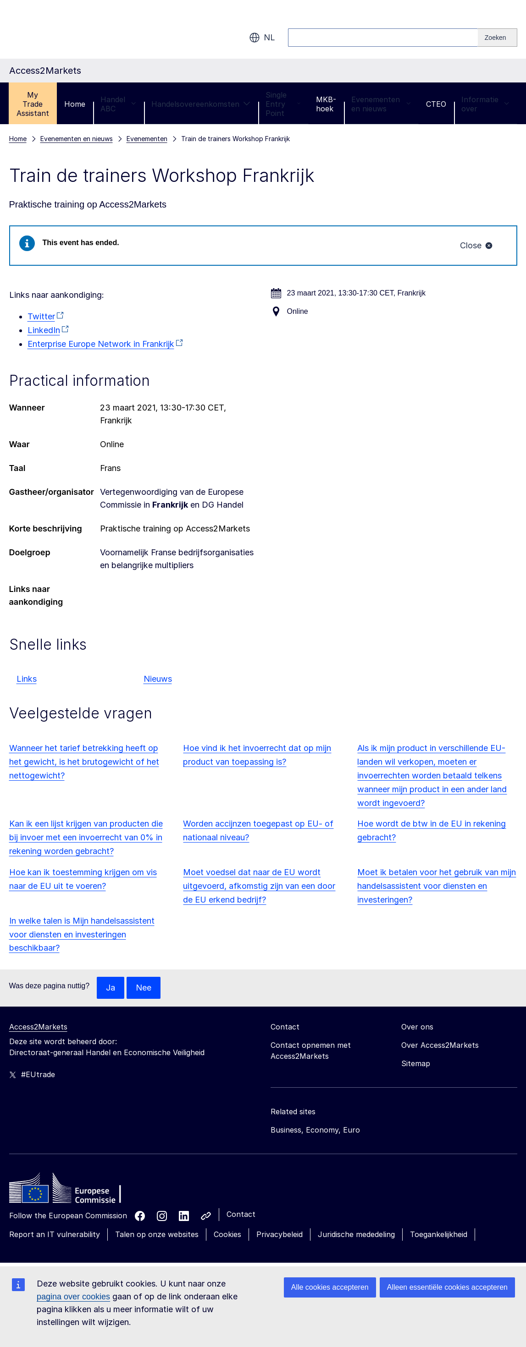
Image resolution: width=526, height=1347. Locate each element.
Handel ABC (118, 104)
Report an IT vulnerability (54, 1234)
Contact (241, 1214)
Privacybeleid (279, 1234)
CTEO (436, 104)
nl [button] (262, 37)
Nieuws (158, 679)
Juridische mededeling (356, 1234)
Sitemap (415, 1063)
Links (27, 679)
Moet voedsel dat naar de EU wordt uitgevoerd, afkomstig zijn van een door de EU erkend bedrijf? (259, 885)
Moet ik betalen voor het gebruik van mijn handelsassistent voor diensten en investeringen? (436, 885)
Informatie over (485, 104)
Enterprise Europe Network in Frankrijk (101, 344)
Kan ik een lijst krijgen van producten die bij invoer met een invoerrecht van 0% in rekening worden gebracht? (86, 837)
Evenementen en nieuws (381, 104)
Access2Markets (38, 1026)
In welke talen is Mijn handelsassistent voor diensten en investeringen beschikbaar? (82, 934)
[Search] (497, 37)
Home (74, 104)
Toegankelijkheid (438, 1234)
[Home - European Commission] (75, 1190)
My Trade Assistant (33, 104)
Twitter (41, 316)
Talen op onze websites (157, 1234)
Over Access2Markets (440, 1045)
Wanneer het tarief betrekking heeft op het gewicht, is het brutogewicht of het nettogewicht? (84, 761)
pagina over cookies (73, 1296)
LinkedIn (44, 330)
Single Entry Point (283, 104)
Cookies (227, 1234)
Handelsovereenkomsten (200, 104)
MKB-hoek (326, 104)
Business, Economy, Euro (315, 1129)
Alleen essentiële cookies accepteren (447, 1287)
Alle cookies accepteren (330, 1287)
